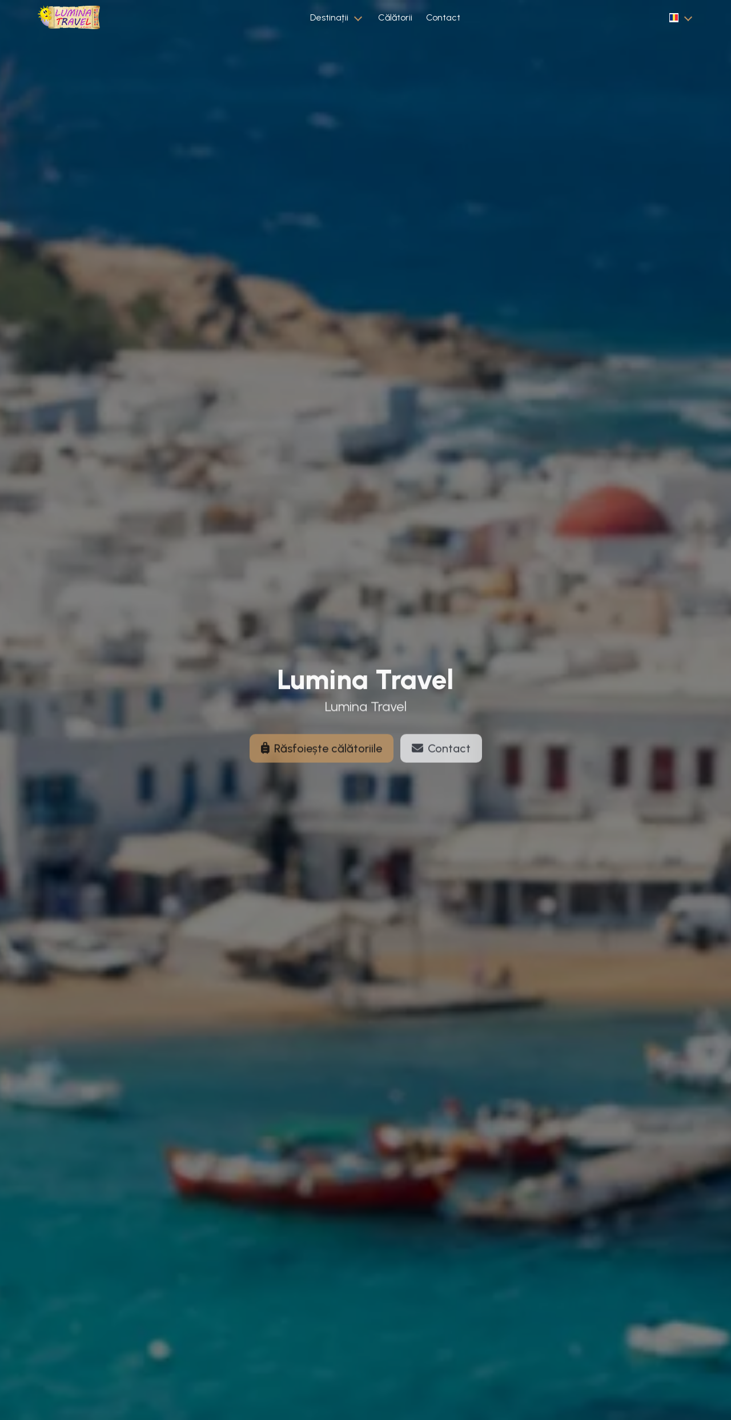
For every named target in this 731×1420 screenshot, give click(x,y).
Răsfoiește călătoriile (321, 754)
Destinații (329, 17)
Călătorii (395, 17)
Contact (443, 17)
